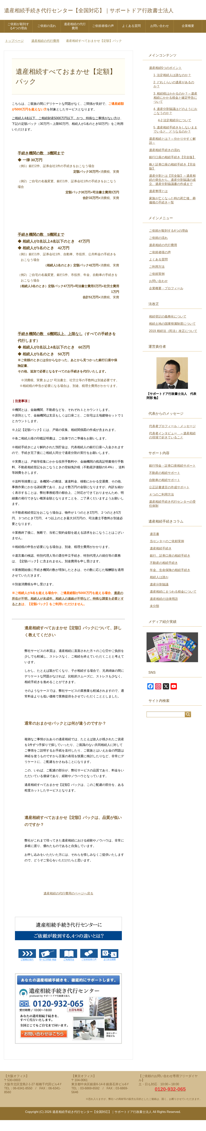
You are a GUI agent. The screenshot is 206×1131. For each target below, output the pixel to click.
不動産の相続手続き (164, 573)
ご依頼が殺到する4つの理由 (18, 37)
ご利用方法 (157, 277)
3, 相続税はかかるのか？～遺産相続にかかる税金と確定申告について (175, 108)
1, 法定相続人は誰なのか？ (172, 86)
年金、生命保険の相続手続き (170, 581)
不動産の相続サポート (164, 483)
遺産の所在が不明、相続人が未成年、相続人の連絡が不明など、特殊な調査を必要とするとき (68, 609)
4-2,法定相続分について (174, 131)
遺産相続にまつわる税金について (173, 602)
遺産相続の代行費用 (75, 37)
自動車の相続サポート (164, 491)
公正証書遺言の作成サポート (169, 498)
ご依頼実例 (157, 284)
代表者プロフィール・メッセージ (172, 437)
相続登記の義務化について (167, 327)
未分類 (154, 617)
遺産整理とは (158, 202)
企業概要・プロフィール (166, 299)
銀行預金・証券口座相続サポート (172, 476)
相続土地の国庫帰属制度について (172, 334)
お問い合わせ (159, 36)
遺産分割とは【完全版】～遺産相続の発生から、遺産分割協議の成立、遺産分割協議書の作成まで (172, 190)
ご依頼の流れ (46, 36)
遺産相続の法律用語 (164, 609)
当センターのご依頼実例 (167, 552)
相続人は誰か (159, 588)
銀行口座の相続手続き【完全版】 (172, 168)
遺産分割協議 (159, 595)
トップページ (14, 51)
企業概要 (188, 36)
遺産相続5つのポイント (165, 78)
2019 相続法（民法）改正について (173, 341)
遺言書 (154, 545)
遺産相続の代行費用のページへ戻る (68, 904)
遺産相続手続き (161, 559)
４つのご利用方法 (161, 505)
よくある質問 (131, 36)
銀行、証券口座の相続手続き (170, 566)
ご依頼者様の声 (103, 36)
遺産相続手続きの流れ (164, 161)
